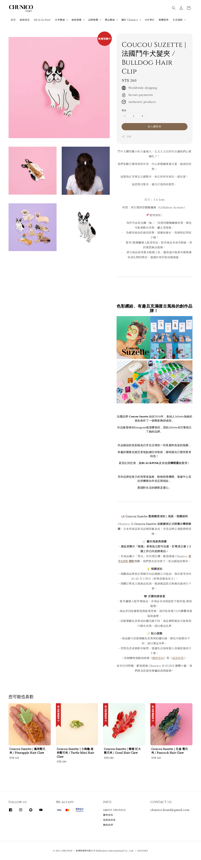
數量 (124, 110)
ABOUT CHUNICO (114, 810)
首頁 (13, 19)
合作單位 (150, 19)
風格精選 (76, 19)
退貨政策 (178, 658)
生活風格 (178, 19)
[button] (173, 8)
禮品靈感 (110, 19)
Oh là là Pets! (42, 19)
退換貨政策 (109, 819)
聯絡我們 (108, 824)
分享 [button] (126, 136)
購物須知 (158, 658)
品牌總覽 (93, 19)
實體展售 (164, 19)
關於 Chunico (130, 19)
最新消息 (25, 19)
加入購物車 (154, 126)
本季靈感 (60, 19)
